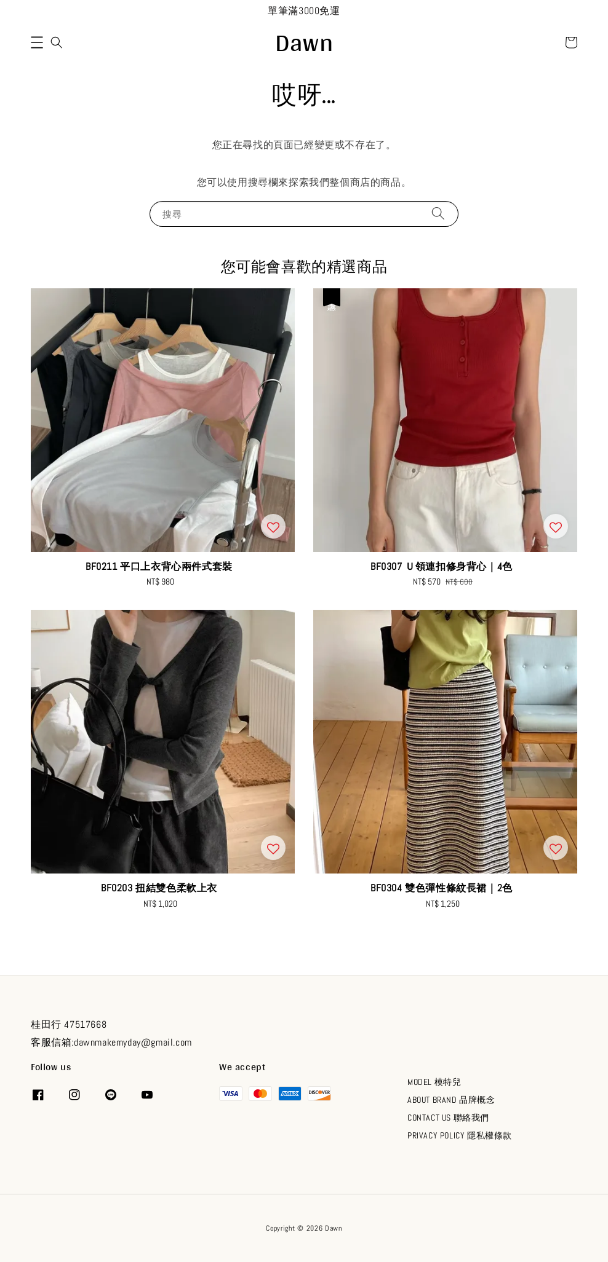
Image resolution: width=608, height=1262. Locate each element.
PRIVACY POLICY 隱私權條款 (459, 1135)
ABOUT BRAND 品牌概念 (451, 1099)
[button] (36, 42)
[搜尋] (438, 214)
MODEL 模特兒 (434, 1081)
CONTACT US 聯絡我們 (448, 1117)
